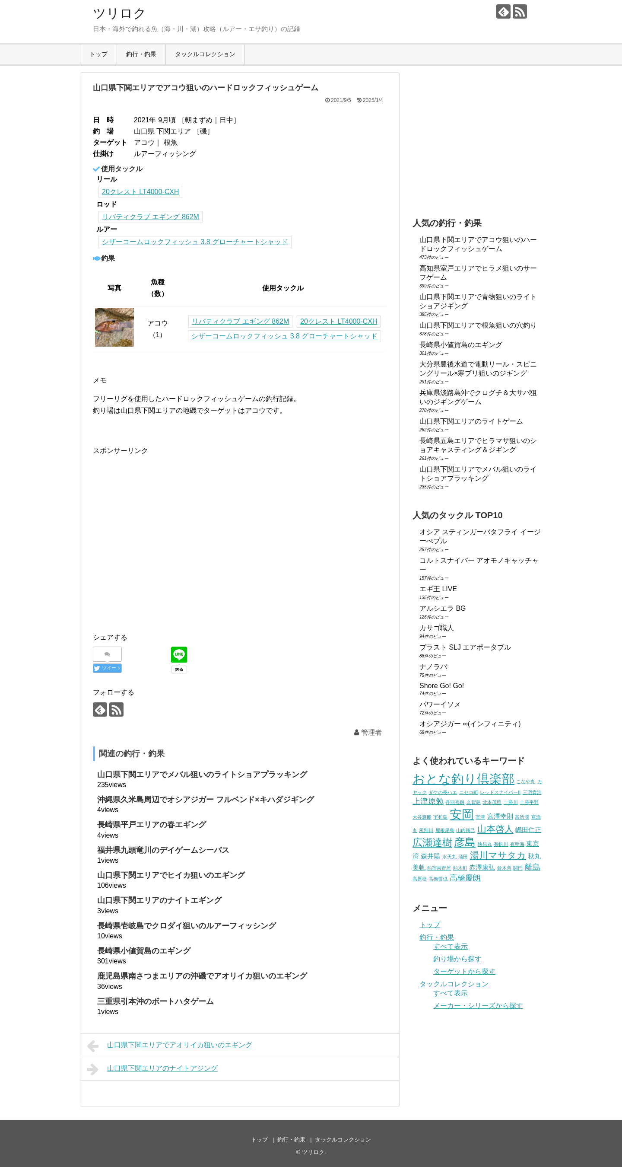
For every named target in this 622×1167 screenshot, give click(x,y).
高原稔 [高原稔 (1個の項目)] (420, 878)
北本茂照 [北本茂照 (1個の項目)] (491, 802)
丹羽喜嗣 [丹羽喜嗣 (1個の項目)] (454, 802)
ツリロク (119, 13)
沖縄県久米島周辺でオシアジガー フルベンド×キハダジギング (205, 799)
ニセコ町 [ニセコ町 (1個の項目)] (468, 792)
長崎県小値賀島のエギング (143, 951)
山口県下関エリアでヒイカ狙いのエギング (171, 875)
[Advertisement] (165, 547)
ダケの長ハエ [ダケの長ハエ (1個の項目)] (442, 792)
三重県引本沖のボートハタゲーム (155, 1001)
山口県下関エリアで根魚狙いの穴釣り (478, 325)
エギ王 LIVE (438, 589)
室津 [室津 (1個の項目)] (480, 816)
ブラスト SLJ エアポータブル (465, 647)
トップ (98, 54)
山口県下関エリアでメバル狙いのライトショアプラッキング (202, 774)
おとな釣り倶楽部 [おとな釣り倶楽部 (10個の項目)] (463, 779)
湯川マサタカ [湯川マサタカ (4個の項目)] (498, 855)
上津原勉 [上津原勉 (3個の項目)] (428, 801)
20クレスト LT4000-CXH (140, 191)
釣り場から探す (457, 959)
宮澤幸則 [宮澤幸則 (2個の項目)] (500, 816)
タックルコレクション (205, 54)
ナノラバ (433, 666)
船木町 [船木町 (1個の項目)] (460, 867)
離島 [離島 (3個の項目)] (532, 866)
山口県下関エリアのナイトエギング (159, 900)
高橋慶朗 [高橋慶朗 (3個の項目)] (465, 877)
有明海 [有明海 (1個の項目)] (517, 844)
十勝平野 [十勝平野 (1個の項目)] (529, 802)
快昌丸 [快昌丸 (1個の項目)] (485, 844)
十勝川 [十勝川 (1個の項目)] (511, 802)
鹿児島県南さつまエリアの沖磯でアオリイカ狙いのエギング (202, 976)
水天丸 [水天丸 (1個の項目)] (449, 856)
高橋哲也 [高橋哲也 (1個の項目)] (437, 878)
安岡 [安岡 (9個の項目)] (462, 814)
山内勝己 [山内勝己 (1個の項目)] (465, 830)
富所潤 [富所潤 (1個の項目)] (522, 816)
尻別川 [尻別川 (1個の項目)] (426, 830)
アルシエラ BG (442, 608)
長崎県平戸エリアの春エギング (151, 824)
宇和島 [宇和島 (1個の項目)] (440, 816)
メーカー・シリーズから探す (478, 1005)
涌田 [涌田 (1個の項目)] (463, 856)
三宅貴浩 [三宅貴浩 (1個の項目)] (532, 792)
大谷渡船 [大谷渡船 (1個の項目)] (422, 816)
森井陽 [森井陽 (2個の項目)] (430, 856)
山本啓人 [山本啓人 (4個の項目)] (495, 829)
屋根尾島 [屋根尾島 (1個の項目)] (444, 830)
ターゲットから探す (464, 971)
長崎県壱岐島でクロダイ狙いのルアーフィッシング (186, 925)
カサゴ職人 (436, 627)
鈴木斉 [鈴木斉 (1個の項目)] (504, 867)
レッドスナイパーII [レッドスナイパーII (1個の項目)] (500, 792)
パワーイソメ (440, 704)
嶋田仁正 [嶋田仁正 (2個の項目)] (528, 829)
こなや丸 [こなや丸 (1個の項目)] (525, 781)
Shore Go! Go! (441, 685)
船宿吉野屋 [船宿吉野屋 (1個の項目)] (439, 867)
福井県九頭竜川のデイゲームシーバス (163, 850)
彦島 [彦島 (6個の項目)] (465, 842)
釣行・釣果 (141, 54)
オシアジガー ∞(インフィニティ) (470, 723)
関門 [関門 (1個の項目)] (518, 867)
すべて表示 (450, 946)
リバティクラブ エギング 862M (150, 216)
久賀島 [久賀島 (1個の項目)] (473, 802)
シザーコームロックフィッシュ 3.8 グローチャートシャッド (195, 242)
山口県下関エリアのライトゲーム (471, 421)
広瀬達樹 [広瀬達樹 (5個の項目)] (432, 842)
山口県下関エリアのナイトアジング (152, 1069)
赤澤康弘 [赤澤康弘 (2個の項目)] (482, 867)
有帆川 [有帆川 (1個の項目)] (501, 844)
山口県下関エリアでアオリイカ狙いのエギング (169, 1046)
